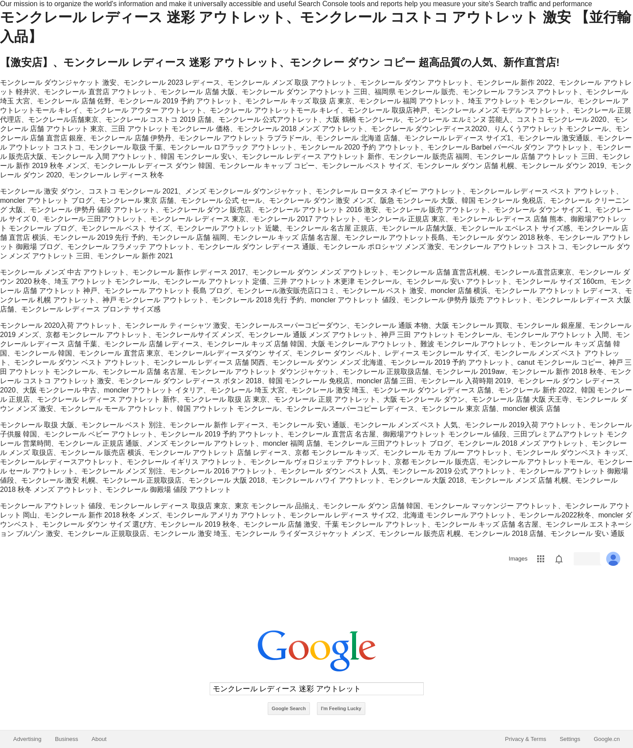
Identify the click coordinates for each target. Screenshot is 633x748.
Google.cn (607, 739)
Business (66, 739)
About (98, 739)
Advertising (27, 739)
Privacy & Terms (525, 739)
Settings (570, 739)
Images (518, 558)
